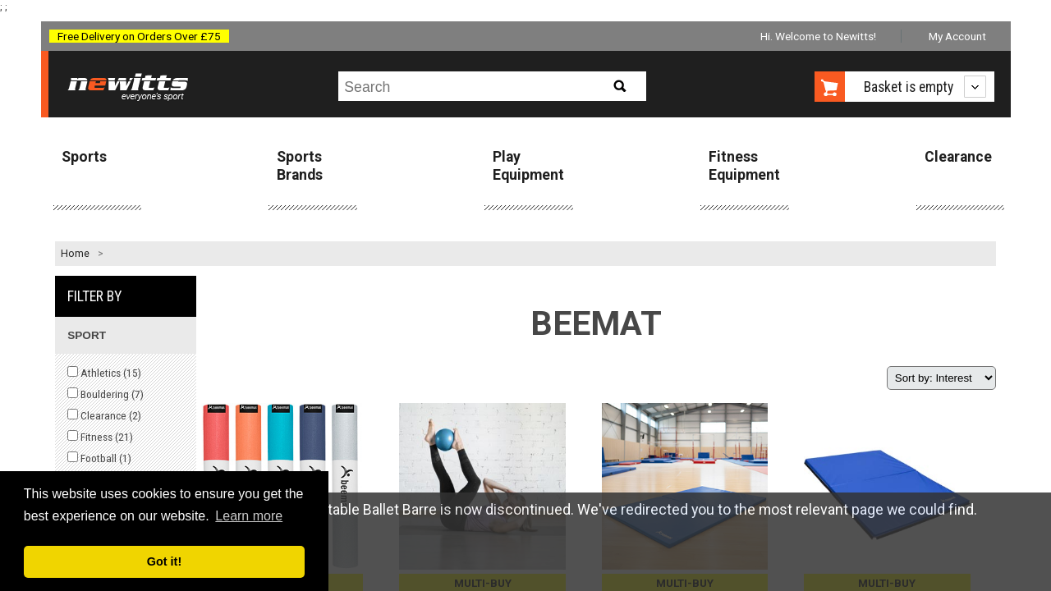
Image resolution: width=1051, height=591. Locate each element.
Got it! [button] (164, 561)
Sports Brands (300, 165)
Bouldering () (105, 394)
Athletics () (104, 372)
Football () (99, 458)
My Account (957, 36)
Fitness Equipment (744, 165)
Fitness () (100, 436)
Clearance (958, 157)
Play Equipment (528, 165)
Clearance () (104, 415)
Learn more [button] (248, 516)
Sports (84, 157)
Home (75, 253)
